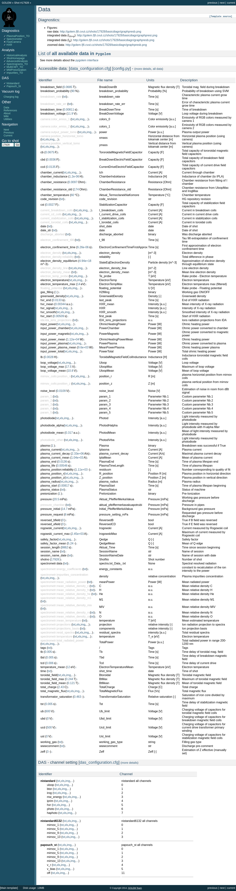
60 (72, 195)
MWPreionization (16, 69)
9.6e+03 (83, 347)
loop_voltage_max (52, 366)
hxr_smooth (48, 312)
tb (41, 651)
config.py (121, 68)
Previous (9, 132)
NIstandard (13, 83)
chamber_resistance (53, 182)
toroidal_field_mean (53, 683)
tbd (42, 657)
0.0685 (67, 87)
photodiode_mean (52, 432)
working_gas (48, 742)
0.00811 (69, 109)
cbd (42, 159)
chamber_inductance (54, 176)
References (10, 110)
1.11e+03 (81, 469)
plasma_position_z (52, 477)
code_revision (49, 199)
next (222, 2)
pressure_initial (50, 508)
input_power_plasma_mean (58, 347)
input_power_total (51, 351)
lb (41, 357)
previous (212, 2)
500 (49, 727)
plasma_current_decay (55, 453)
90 (73, 91)
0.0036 (51, 159)
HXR (9, 44)
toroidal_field (48, 675)
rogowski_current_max (55, 533)
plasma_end (48, 461)
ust (42, 736)
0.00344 (60, 304)
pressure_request (51, 514)
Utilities (8, 119)
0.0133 (57, 300)
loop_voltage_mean (53, 370)
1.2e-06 (74, 176)
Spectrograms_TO (17, 64)
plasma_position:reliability (57, 469)
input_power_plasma (53, 343)
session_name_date (53, 555)
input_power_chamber (54, 328)
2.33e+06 (78, 453)
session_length (50, 547)
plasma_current (50, 449)
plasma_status (49, 489)
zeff (42, 751)
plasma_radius (49, 481)
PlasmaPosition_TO (18, 36)
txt (64, 96)
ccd (42, 166)
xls (77, 119)
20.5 (56, 499)
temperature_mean (52, 667)
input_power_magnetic (55, 333)
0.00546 (62, 465)
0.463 (77, 696)
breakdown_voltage (53, 113)
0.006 (49, 663)
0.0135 (51, 166)
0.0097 (72, 182)
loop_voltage (48, 362)
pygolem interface (87, 60)
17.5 (69, 366)
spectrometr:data (51, 563)
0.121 (71, 683)
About (7, 113)
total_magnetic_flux (53, 691)
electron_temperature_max (57, 284)
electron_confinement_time (57, 247)
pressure (46, 499)
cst (42, 204)
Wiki (6, 116)
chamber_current (51, 172)
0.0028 (48, 357)
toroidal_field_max (52, 679)
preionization (48, 493)
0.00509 (59, 316)
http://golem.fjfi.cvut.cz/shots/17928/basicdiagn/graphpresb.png (100, 31)
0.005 (48, 651)
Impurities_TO (15, 72)
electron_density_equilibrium (58, 260)
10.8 (70, 370)
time (43, 671)
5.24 (70, 543)
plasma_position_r (52, 473)
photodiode (47, 418)
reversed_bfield (50, 520)
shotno (44, 559)
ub (42, 711)
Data (6, 107)
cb (42, 152)
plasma (45, 445)
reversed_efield (50, 524)
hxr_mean (46, 304)
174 (76, 189)
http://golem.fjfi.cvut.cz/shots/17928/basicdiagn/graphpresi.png (117, 35)
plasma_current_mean (54, 457)
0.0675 (49, 152)
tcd (42, 663)
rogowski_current (51, 528)
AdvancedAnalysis (17, 61)
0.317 (69, 432)
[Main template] (9, 887)
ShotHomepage (16, 58)
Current (8, 135)
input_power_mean (52, 339)
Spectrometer (14, 38)
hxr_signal (47, 308)
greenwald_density (52, 296)
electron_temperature (54, 280)
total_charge (48, 687)
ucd (42, 727)
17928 (55, 559)
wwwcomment (49, 746)
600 (48, 711)
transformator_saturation (56, 696)
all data (157, 68)
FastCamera (14, 41)
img (82, 119)
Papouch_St (14, 86)
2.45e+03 (78, 533)
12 (68, 667)
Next (6, 129)
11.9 (70, 113)
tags (43, 647)
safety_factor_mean (53, 543)
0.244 (69, 679)
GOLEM (7, 2)
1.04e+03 (77, 457)
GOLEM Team (135, 888)
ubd (42, 718)
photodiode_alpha (52, 425)
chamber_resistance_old (56, 189)
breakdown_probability (55, 91)
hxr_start (46, 316)
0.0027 (50, 204)
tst (42, 704)
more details (143, 68)
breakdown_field (51, 87)
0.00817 (64, 485)
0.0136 (62, 461)
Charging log (11, 96)
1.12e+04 (73, 339)
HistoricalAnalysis (17, 55)
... (86, 119)
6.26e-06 (83, 247)
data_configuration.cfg (90, 68)
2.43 (61, 687)
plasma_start (48, 485)
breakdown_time (51, 109)
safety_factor (48, 539)
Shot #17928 (21, 2)
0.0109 (61, 390)
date (43, 226)
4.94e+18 (85, 260)
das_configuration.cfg (99, 762)
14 (78, 284)
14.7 (64, 508)
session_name (49, 551)
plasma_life (47, 465)
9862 (65, 547)
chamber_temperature (54, 195)
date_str (45, 230)
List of (74, 53)
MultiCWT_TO (15, 66)
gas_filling (46, 292)
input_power (48, 324)
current (231, 2)
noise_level (47, 390)
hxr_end (45, 300)
